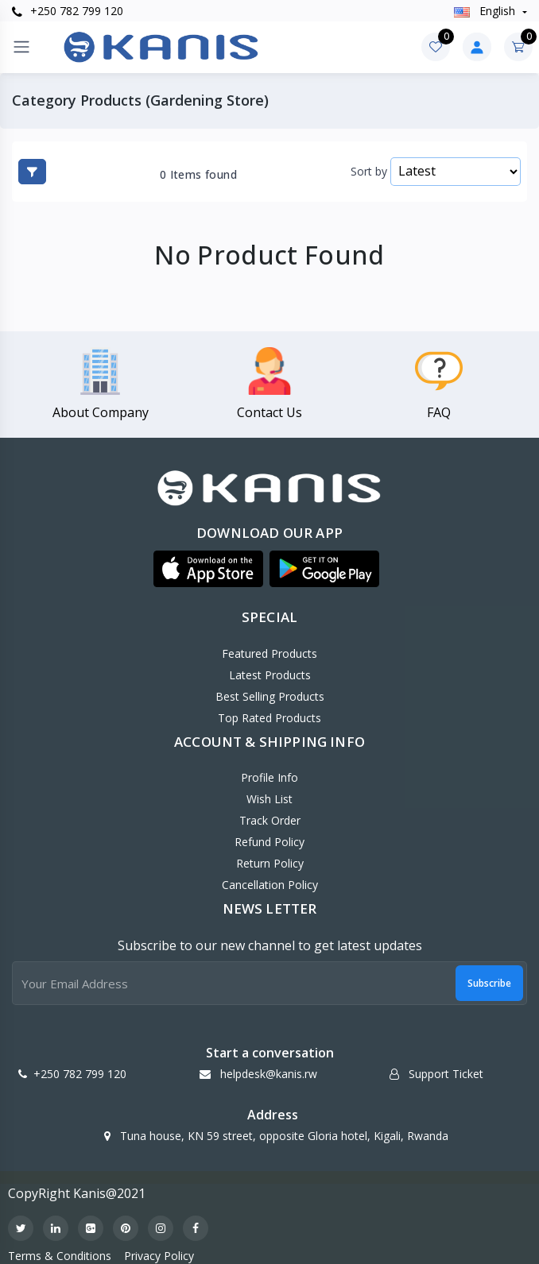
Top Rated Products (269, 717)
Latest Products (270, 674)
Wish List (269, 798)
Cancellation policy (270, 884)
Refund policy (269, 841)
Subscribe (489, 983)
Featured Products (269, 653)
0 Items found (198, 175)
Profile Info (269, 777)
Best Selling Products (269, 696)
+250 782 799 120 (67, 10)
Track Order (270, 820)
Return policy (270, 863)
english (486, 10)
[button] (208, 569)
